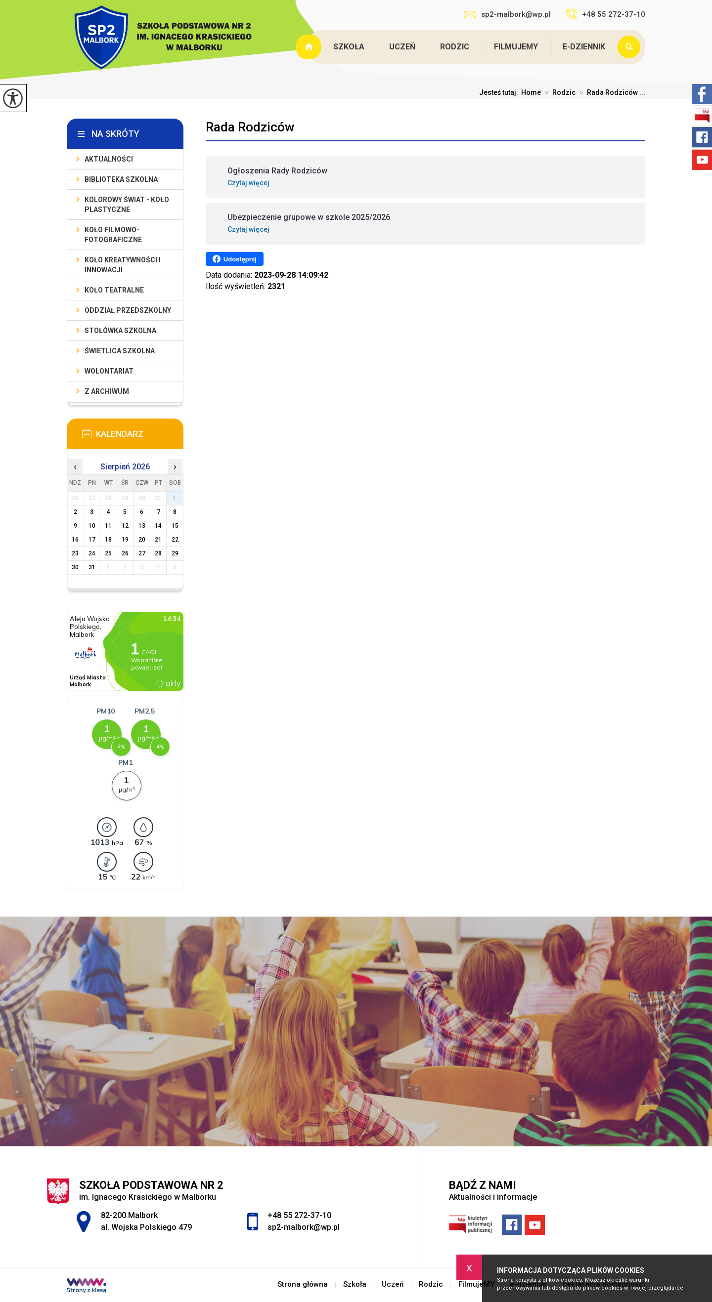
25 (108, 553)
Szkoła (348, 46)
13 (141, 525)
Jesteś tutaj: (500, 92)
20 (141, 539)
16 (75, 539)
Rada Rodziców (250, 127)
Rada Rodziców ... (610, 92)
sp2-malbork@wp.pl (507, 14)
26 (125, 553)
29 (175, 553)
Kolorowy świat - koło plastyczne (127, 204)
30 (75, 567)
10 (92, 525)
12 (125, 525)
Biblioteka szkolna (121, 179)
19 (125, 539)
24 (92, 553)
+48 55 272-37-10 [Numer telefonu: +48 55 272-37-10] (299, 1215)
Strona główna (309, 47)
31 (92, 567)
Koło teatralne (114, 290)
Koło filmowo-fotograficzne (113, 235)
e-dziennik (584, 46)
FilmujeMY (516, 46)
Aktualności (109, 159)
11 (108, 525)
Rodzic (454, 46)
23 (75, 553)
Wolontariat (109, 371)
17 (92, 539)
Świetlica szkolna (120, 351)
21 (158, 539)
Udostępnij (235, 259)
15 (175, 525)
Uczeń (402, 46)
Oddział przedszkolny (128, 310)
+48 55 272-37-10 (605, 13)
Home (531, 92)
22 (175, 539)
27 (141, 553)
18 (108, 539)
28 (158, 553)
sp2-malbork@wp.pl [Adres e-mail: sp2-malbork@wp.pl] (303, 1227)
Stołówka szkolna (120, 331)
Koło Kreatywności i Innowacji (123, 265)
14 (158, 525)
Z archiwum (107, 391)
